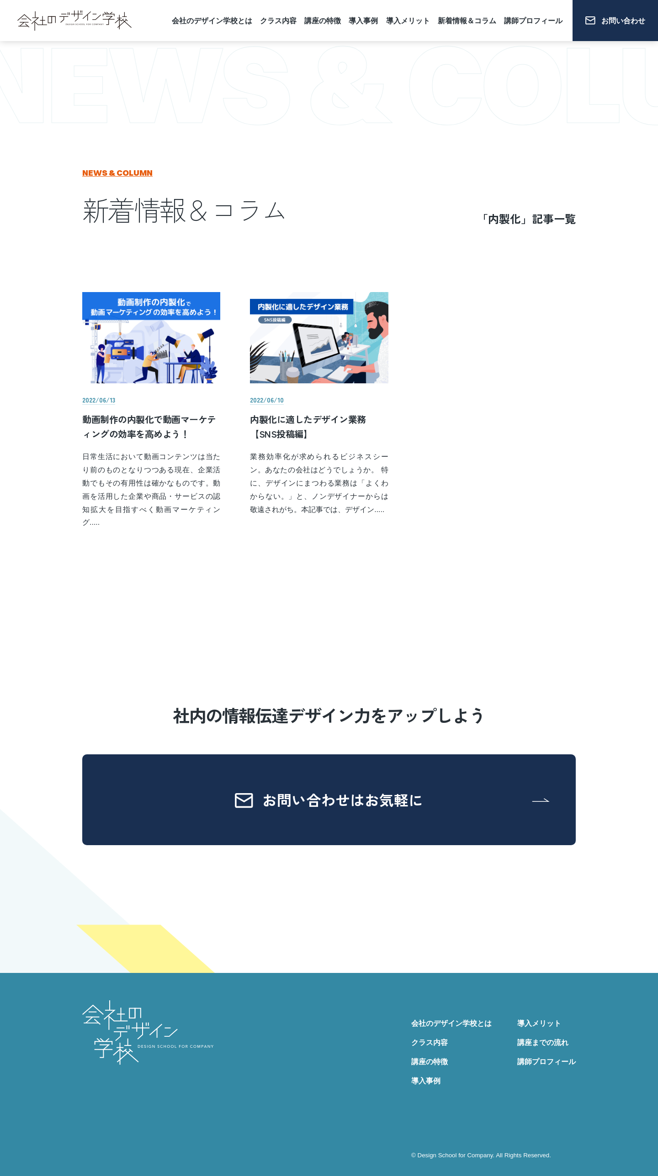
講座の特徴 (322, 21)
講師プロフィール (533, 21)
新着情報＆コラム (467, 21)
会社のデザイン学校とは (212, 21)
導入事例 (363, 21)
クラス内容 (278, 21)
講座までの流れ (542, 1042)
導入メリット (408, 21)
